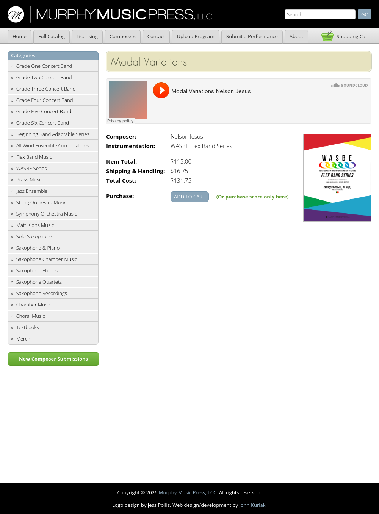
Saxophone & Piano (38, 247)
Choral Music (30, 315)
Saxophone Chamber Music (46, 259)
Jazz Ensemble (32, 190)
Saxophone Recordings (41, 293)
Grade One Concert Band (44, 65)
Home (20, 36)
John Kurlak (252, 505)
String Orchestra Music (41, 202)
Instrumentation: (130, 146)
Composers (123, 36)
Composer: (121, 136)
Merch (23, 338)
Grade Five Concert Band (43, 111)
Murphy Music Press (110, 14)
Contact (156, 36)
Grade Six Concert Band (42, 122)
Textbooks (27, 327)
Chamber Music (33, 304)
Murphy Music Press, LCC (187, 492)
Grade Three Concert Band (46, 88)
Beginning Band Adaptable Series (52, 134)
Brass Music (29, 179)
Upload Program (196, 36)
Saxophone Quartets (39, 281)
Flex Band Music (34, 156)
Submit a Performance (252, 36)
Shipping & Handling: (135, 171)
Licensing (87, 36)
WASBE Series (31, 168)
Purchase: (120, 196)
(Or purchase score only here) (252, 196)
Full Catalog (51, 36)
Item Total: (121, 161)
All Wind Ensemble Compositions (52, 145)
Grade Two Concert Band (44, 77)
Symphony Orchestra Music (46, 213)
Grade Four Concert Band (44, 100)
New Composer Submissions (53, 358)
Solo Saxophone (34, 236)
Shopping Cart (353, 36)
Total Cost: (121, 180)
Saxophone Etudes (37, 270)
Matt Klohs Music (35, 225)
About (297, 36)
